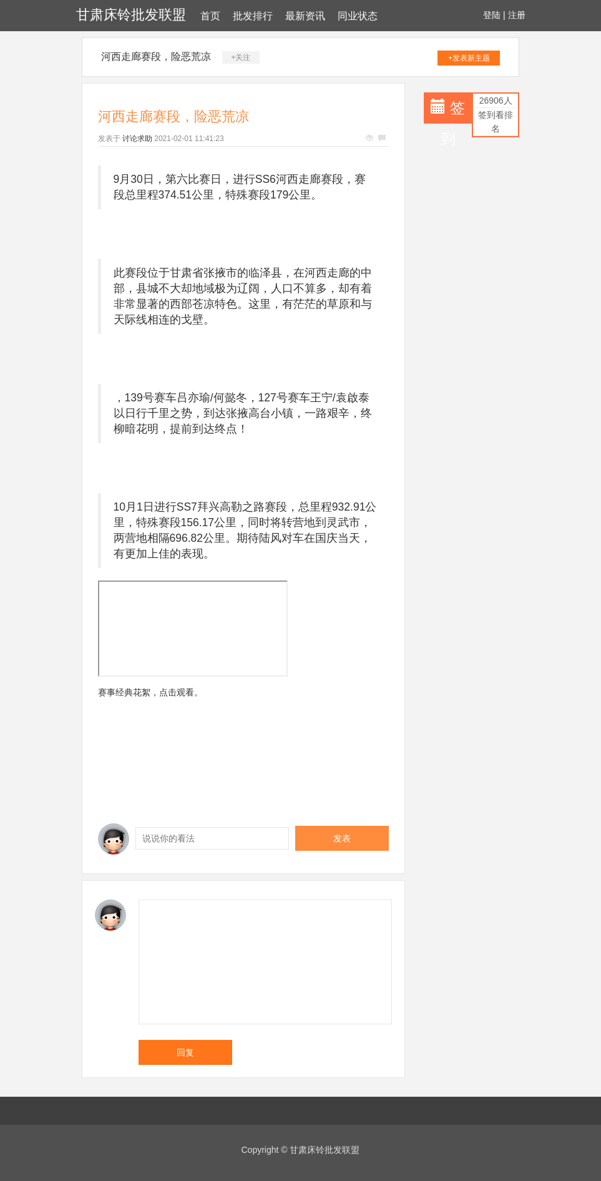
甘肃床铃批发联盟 (131, 14)
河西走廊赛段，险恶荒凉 (156, 56)
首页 (210, 16)
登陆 (492, 15)
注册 (516, 15)
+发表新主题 (469, 58)
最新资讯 (305, 16)
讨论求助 (137, 138)
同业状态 (358, 16)
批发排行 (253, 16)
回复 (185, 1052)
